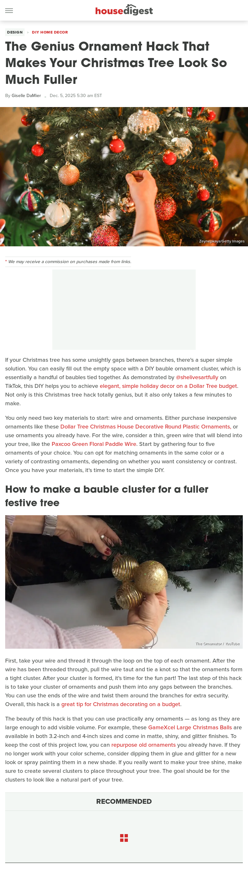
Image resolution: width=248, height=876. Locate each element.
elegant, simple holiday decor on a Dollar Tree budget (167, 386)
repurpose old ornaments (143, 745)
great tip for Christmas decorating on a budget (120, 704)
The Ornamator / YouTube (217, 643)
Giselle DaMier (26, 95)
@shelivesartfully (197, 377)
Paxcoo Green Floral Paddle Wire (94, 444)
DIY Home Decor (50, 32)
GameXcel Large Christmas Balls (190, 727)
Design (15, 32)
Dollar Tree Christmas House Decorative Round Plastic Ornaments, (145, 426)
